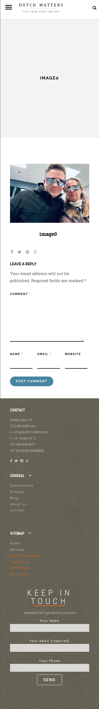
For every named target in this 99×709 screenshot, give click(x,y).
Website (73, 354)
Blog (14, 498)
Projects (17, 492)
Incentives (19, 562)
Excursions (20, 574)
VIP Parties (20, 568)
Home (15, 543)
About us (18, 504)
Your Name (49, 624)
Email (44, 354)
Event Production (26, 556)
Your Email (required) (49, 644)
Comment (20, 294)
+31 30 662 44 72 (81, 7)
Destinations (22, 486)
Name (16, 354)
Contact (17, 510)
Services (17, 550)
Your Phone (49, 672)
